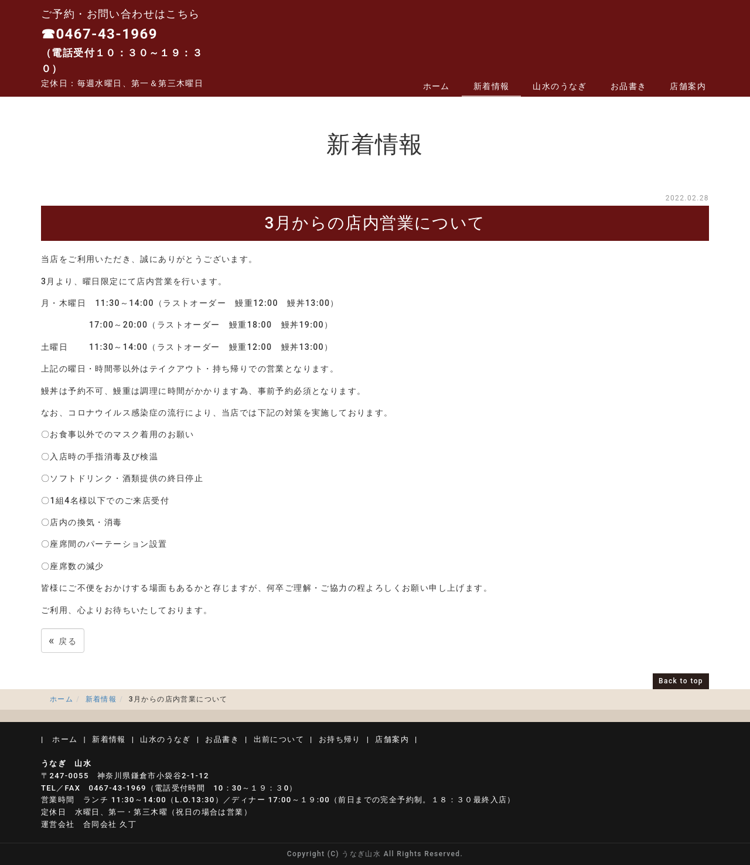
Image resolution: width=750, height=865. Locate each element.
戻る (63, 640)
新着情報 (491, 86)
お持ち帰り (340, 739)
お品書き (629, 86)
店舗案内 (688, 86)
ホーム (436, 86)
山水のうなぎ (560, 86)
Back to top (681, 681)
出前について (279, 739)
